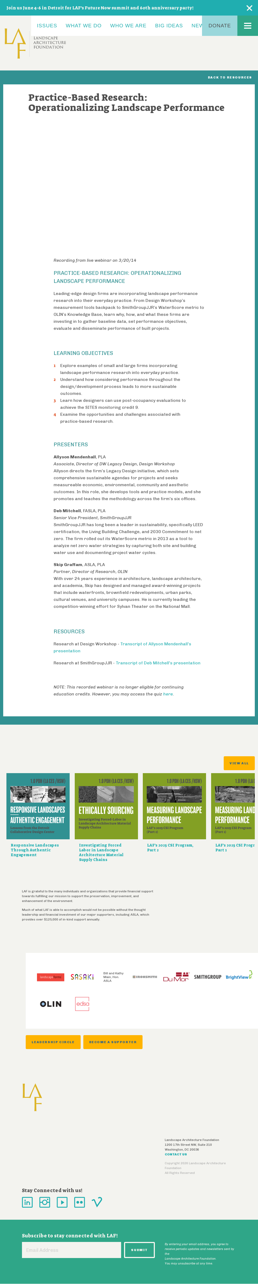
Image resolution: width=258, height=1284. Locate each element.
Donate (219, 25)
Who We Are (128, 25)
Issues (47, 25)
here (168, 694)
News (200, 25)
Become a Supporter (113, 1042)
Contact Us (176, 1154)
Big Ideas (169, 25)
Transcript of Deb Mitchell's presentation (158, 662)
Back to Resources (230, 77)
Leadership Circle (53, 1042)
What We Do (84, 25)
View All (239, 763)
